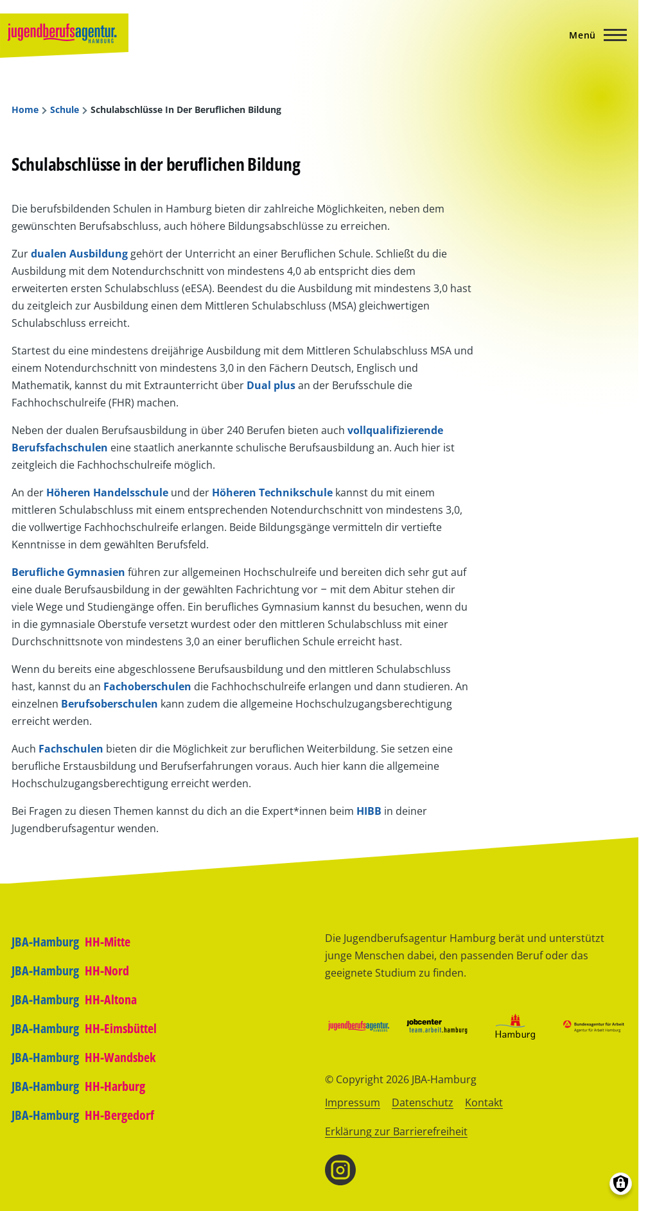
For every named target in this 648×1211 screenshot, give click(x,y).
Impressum (352, 1102)
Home (25, 110)
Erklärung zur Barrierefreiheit (396, 1131)
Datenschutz (422, 1102)
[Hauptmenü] (594, 34)
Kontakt (484, 1102)
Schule (64, 110)
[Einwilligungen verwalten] (620, 1183)
